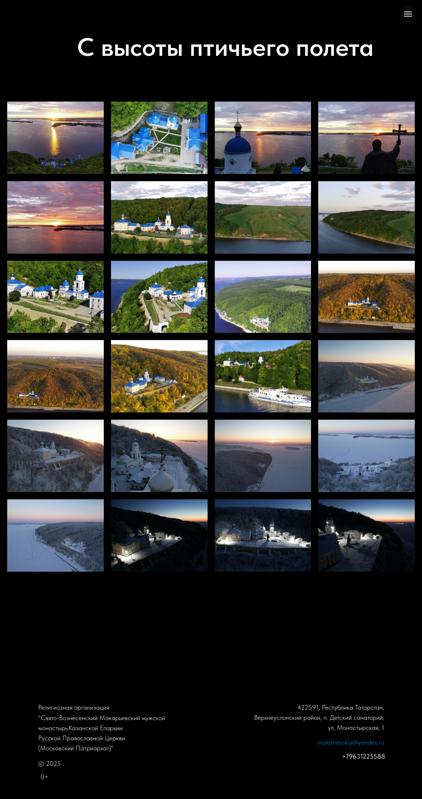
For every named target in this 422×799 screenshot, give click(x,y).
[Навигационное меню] (408, 14)
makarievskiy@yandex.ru (350, 742)
